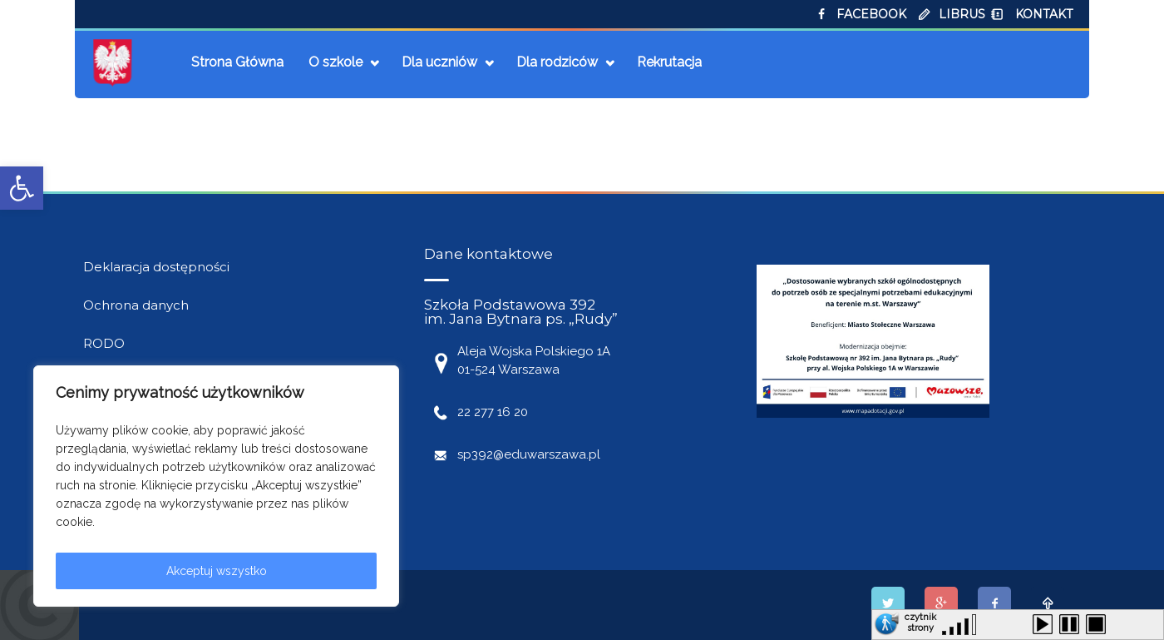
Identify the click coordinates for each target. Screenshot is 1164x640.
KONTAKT (1044, 14)
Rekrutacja (669, 62)
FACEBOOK (871, 14)
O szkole (335, 62)
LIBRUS (962, 14)
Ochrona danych (136, 305)
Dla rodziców (557, 62)
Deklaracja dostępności (156, 267)
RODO (104, 343)
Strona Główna (237, 62)
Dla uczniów (439, 62)
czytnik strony (920, 620)
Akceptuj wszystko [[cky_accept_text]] (216, 571)
